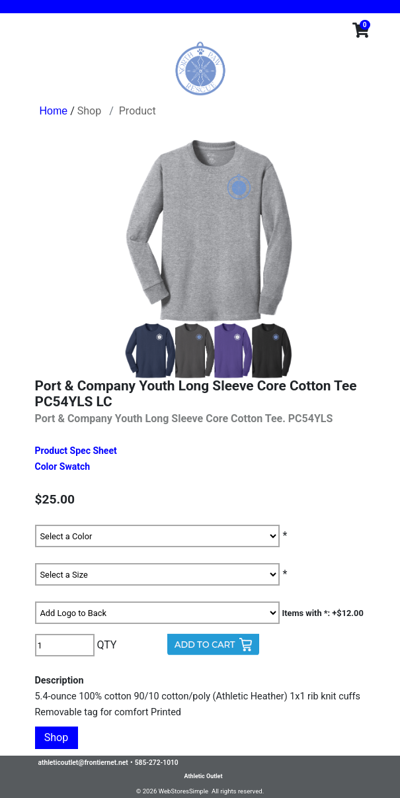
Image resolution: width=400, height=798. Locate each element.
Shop (89, 111)
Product (137, 111)
